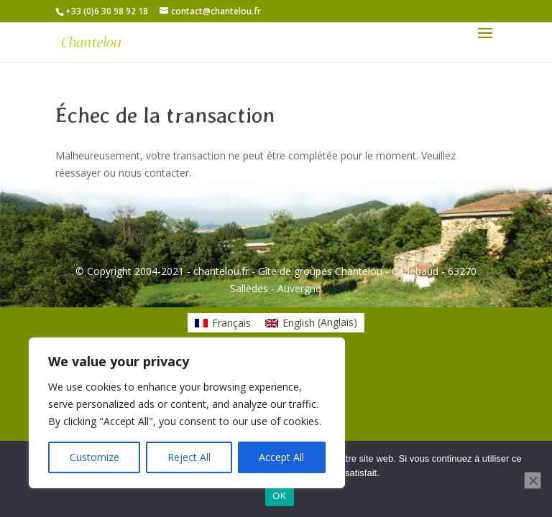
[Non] (532, 480)
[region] (187, 412)
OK (279, 495)
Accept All (281, 457)
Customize (94, 457)
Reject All (189, 457)
